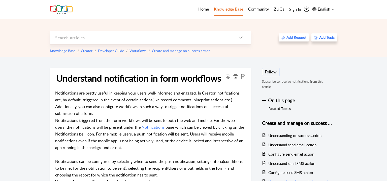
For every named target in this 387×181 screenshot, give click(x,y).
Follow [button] (271, 72)
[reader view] (243, 76)
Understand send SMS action (291, 163)
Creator (86, 50)
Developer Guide (111, 50)
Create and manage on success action (181, 50)
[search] (140, 37)
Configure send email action (291, 154)
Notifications (153, 127)
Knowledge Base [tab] (228, 9)
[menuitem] (295, 9)
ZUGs (279, 9)
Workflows (138, 50)
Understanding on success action (294, 135)
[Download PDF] (228, 76)
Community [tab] (258, 9)
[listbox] (241, 37)
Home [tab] (203, 9)
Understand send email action (292, 144)
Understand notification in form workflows (138, 78)
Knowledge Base (62, 50)
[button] (235, 76)
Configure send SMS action (290, 172)
